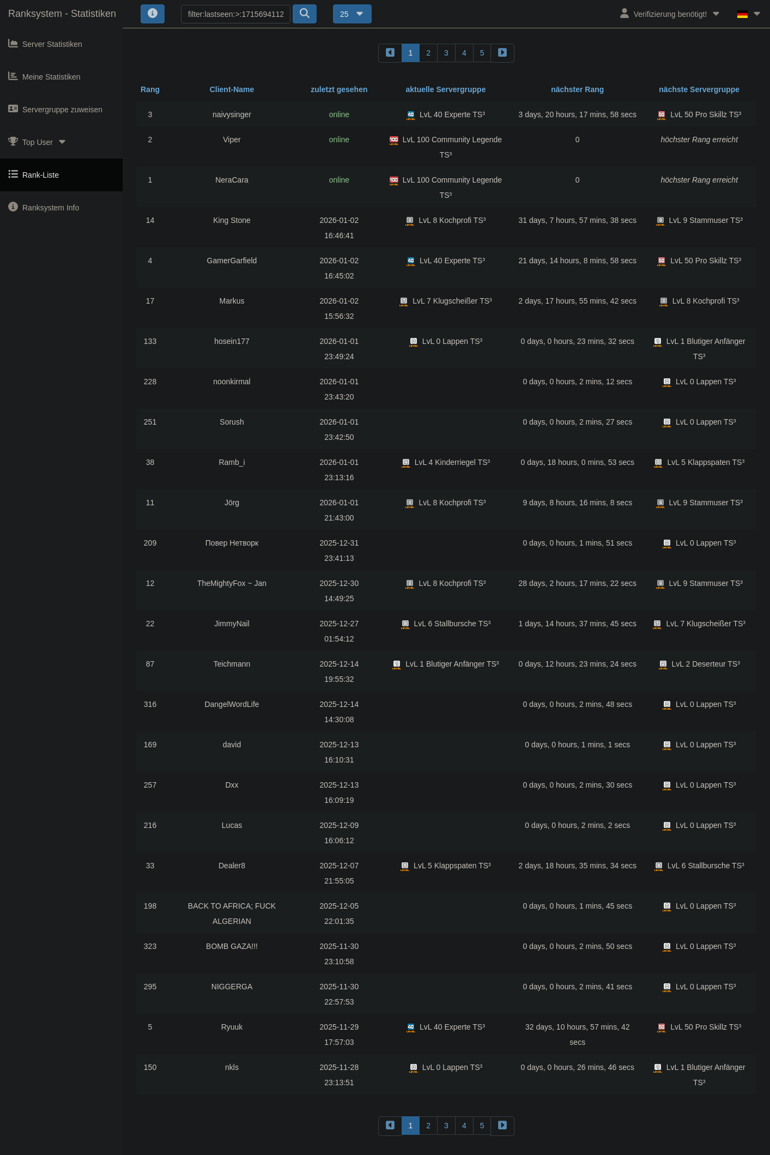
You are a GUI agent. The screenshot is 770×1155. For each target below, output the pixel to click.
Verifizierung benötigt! (671, 13)
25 (352, 14)
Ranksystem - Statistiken (62, 13)
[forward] (502, 53)
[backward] (390, 53)
